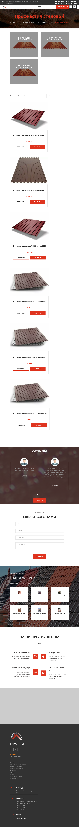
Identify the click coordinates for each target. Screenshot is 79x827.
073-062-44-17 (72, 1)
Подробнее (20, 147)
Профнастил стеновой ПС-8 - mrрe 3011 (29, 246)
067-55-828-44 (59, 3)
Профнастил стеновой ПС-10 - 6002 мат (29, 357)
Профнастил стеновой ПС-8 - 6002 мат (29, 190)
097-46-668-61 (20, 809)
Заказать (37, 147)
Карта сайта (14, 778)
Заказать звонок (62, 7)
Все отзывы (39, 500)
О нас (39, 643)
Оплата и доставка (16, 776)
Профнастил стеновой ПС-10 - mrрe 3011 (30, 413)
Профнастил (45, 22)
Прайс (12, 774)
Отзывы (12, 772)
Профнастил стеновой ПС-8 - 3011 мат (29, 135)
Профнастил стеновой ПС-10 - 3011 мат (29, 301)
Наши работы (14, 770)
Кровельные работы (16, 769)
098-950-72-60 (72, 3)
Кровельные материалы (28, 22)
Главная (13, 22)
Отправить (39, 556)
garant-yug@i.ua (21, 818)
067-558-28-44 (20, 805)
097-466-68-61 (59, 1)
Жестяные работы (16, 767)
